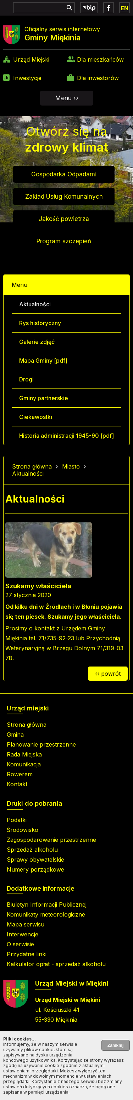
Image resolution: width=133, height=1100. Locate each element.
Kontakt (17, 784)
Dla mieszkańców (100, 59)
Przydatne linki (26, 954)
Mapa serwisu (25, 924)
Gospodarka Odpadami (63, 174)
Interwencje (22, 934)
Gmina (15, 734)
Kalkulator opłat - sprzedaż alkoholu (56, 964)
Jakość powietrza (64, 218)
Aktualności (35, 304)
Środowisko (22, 829)
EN (124, 8)
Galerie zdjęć (37, 341)
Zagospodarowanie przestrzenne (51, 839)
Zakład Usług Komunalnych (64, 196)
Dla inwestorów (98, 77)
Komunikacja (24, 764)
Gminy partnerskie (43, 398)
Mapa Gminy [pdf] (43, 360)
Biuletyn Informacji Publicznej (47, 904)
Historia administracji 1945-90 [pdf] (66, 435)
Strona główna (32, 466)
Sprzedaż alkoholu (32, 849)
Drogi (26, 379)
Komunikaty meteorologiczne (46, 914)
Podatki (17, 819)
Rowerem (20, 774)
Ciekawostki (35, 416)
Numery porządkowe (35, 869)
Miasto (71, 466)
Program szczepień (64, 241)
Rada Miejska (24, 754)
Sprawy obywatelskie (35, 859)
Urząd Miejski (31, 59)
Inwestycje (27, 77)
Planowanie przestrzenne (41, 744)
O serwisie (20, 944)
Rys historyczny (40, 323)
